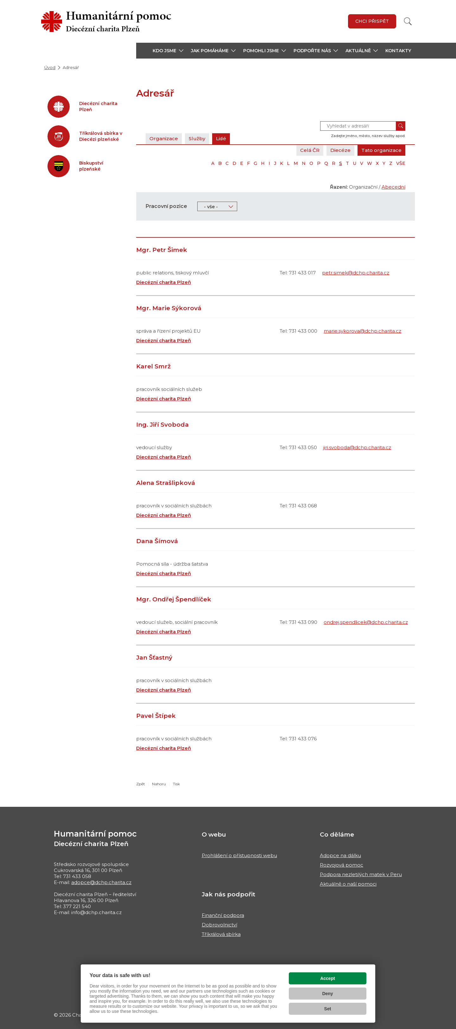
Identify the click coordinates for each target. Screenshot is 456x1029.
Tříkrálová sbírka (221, 934)
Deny (327, 993)
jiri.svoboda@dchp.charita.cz (357, 447)
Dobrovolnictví (219, 925)
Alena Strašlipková (165, 482)
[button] (168, 51)
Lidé (221, 138)
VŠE (400, 163)
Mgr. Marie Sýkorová (168, 308)
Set (327, 1008)
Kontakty (398, 50)
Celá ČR (310, 150)
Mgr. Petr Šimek (161, 250)
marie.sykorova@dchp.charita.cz (362, 331)
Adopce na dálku (340, 855)
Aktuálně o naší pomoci (348, 884)
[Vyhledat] (408, 21)
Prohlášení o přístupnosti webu (239, 855)
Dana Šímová (157, 541)
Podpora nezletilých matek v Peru (361, 874)
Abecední (393, 187)
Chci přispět (372, 21)
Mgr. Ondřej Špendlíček (173, 599)
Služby (197, 138)
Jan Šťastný (154, 657)
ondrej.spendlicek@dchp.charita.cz (366, 622)
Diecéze (340, 150)
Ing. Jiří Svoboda (162, 424)
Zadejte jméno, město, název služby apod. (368, 136)
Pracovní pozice (166, 206)
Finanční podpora (223, 915)
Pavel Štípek (156, 715)
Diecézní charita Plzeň (163, 282)
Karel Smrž (153, 366)
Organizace (163, 138)
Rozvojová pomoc (341, 865)
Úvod (49, 67)
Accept (327, 978)
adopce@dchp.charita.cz (101, 882)
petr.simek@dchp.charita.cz (355, 273)
